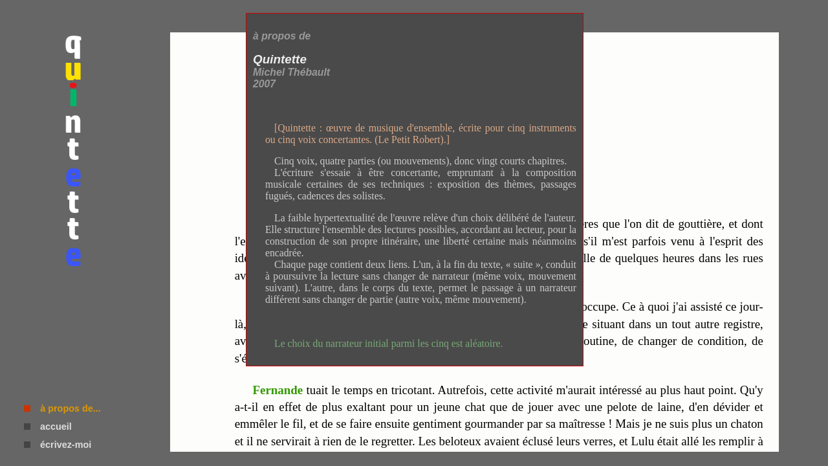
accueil (56, 426)
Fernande (278, 390)
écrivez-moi (65, 444)
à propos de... (70, 408)
